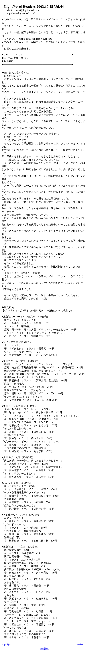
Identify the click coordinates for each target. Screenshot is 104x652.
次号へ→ (82, 644)
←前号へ (7, 644)
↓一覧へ (44, 648)
